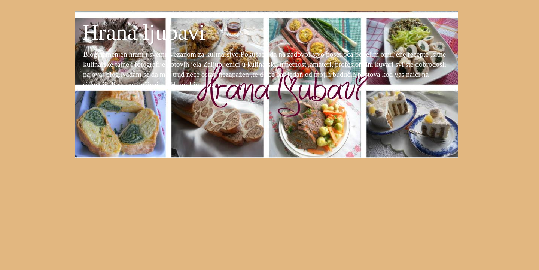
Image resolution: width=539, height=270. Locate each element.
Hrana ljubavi (143, 32)
